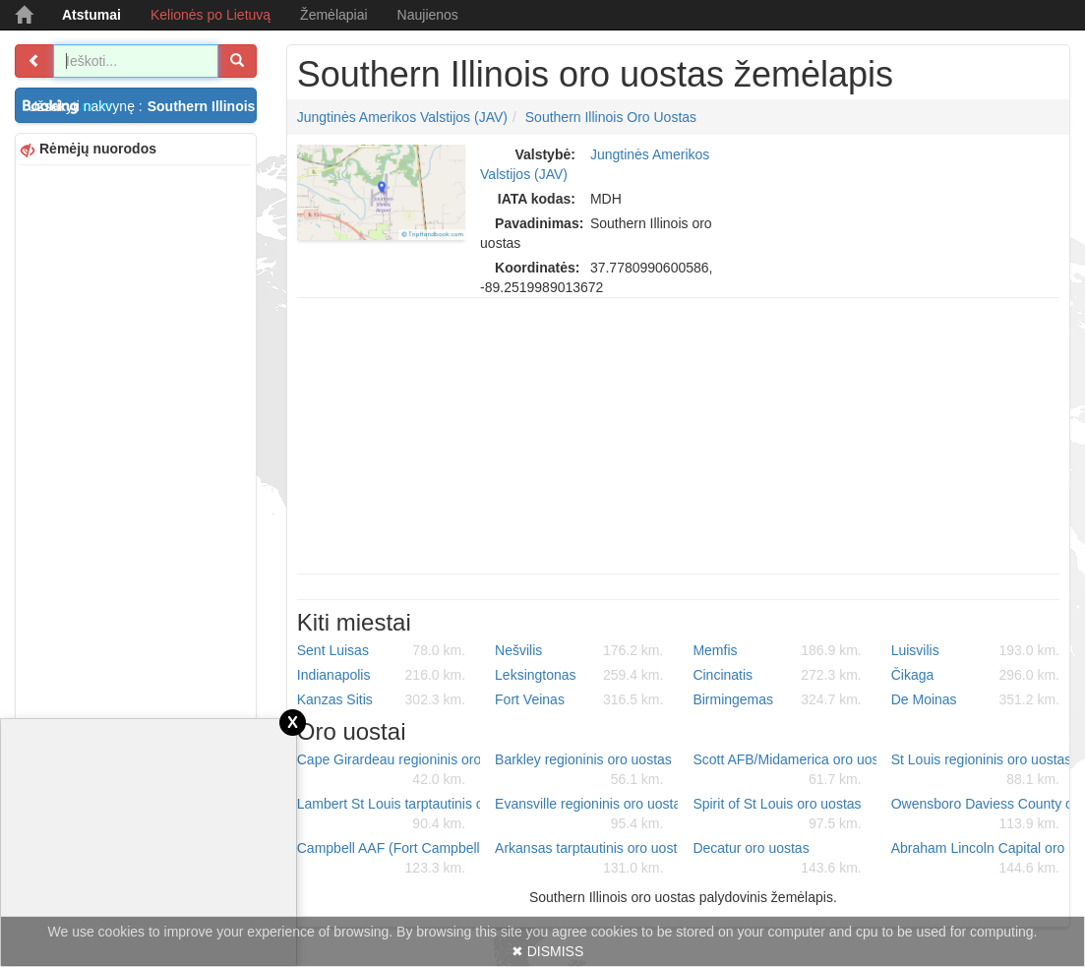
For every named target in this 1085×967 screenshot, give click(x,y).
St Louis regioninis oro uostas (981, 770)
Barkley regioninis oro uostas (583, 770)
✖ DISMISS (547, 951)
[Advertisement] (136, 465)
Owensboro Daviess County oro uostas (982, 814)
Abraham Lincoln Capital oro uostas (982, 858)
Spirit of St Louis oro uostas (777, 814)
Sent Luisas (381, 650)
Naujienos (427, 15)
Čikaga (975, 675)
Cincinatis (777, 675)
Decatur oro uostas (777, 858)
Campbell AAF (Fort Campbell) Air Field (388, 858)
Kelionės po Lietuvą (211, 15)
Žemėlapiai (333, 15)
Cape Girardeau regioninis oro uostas (388, 770)
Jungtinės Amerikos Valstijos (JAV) (402, 117)
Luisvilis (975, 650)
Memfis (777, 650)
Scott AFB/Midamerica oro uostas (784, 770)
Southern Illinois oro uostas (610, 117)
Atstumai (91, 15)
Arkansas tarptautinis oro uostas (586, 858)
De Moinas (975, 699)
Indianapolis (381, 675)
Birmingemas (777, 699)
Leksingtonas (579, 675)
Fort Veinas (579, 699)
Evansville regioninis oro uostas (586, 814)
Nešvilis (579, 650)
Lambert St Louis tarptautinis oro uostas (388, 814)
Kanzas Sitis (381, 699)
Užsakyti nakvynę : (142, 106)
